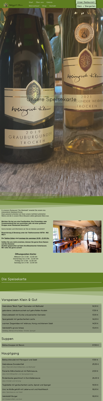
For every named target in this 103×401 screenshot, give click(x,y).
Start (31, 2)
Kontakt (52, 6)
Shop (44, 6)
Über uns (40, 2)
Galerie (49, 2)
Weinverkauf (34, 6)
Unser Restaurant (86, 2)
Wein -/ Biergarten (86, 6)
